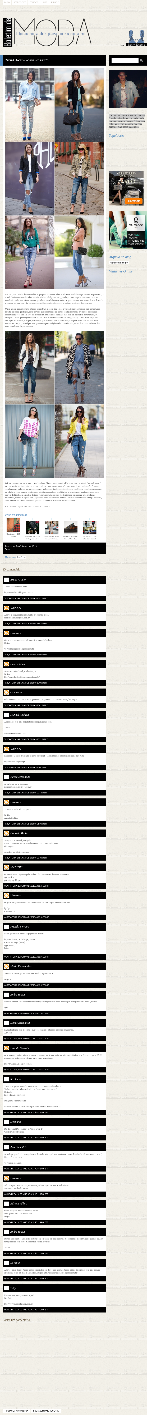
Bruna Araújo (18, 579)
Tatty (13, 1288)
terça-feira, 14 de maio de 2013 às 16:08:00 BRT (26, 767)
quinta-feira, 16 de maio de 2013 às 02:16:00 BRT (26, 1112)
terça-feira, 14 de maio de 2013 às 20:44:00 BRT (26, 793)
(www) (22, 942)
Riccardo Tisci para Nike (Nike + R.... (70, 530)
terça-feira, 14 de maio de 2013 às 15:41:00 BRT (26, 705)
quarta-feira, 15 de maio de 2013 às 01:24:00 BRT (26, 886)
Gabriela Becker (19, 833)
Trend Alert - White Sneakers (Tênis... (51, 530)
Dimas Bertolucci (20, 1022)
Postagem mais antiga (16, 1411)
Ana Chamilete (18, 1147)
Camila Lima (17, 664)
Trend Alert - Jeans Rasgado (27, 60)
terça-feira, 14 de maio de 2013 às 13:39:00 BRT (26, 598)
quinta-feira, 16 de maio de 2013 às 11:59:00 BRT (26, 1253)
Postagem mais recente (46, 1411)
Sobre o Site (20, 2)
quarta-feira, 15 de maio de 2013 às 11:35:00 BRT (26, 957)
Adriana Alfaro (18, 1203)
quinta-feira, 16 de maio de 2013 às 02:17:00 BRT (26, 1138)
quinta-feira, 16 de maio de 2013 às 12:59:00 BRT (26, 1279)
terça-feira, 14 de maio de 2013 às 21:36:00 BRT (26, 824)
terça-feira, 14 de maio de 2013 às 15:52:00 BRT (26, 739)
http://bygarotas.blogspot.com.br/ (18, 1064)
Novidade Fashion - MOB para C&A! (32, 530)
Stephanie (15, 1079)
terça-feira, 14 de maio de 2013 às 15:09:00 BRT (26, 683)
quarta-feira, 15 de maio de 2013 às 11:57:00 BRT (26, 985)
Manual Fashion (19, 714)
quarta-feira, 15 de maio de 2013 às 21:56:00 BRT (26, 1070)
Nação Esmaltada (20, 776)
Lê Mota (15, 1262)
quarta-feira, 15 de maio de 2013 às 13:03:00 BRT (26, 1013)
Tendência (21, 557)
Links (44, 2)
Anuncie (55, 2)
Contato (34, 2)
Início (7, 2)
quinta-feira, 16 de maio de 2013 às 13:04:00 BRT (26, 1310)
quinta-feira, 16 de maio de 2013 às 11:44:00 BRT (26, 1222)
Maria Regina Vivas (21, 966)
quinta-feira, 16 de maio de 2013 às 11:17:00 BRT (26, 1194)
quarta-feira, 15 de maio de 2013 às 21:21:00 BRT (26, 1039)
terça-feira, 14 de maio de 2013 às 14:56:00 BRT (26, 655)
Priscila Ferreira (19, 926)
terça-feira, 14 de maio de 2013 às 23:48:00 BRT (26, 858)
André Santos (17, 994)
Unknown (15, 607)
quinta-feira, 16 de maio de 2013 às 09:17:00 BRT (26, 1169)
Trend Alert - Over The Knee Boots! (89, 530)
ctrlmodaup (16, 692)
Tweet (7, 549)
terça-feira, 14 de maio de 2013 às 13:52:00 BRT (26, 624)
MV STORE (16, 867)
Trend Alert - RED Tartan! (13, 527)
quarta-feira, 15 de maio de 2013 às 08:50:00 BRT (26, 917)
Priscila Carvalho (20, 1048)
